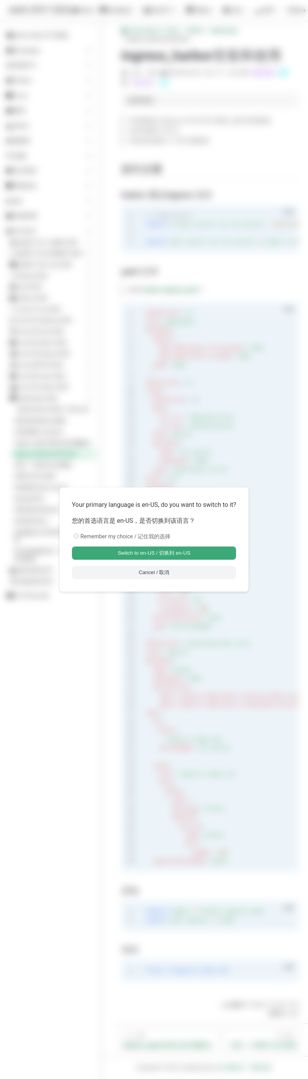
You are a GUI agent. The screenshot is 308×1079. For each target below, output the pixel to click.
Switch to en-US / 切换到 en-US (153, 553)
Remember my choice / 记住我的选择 (125, 536)
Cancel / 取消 (154, 572)
